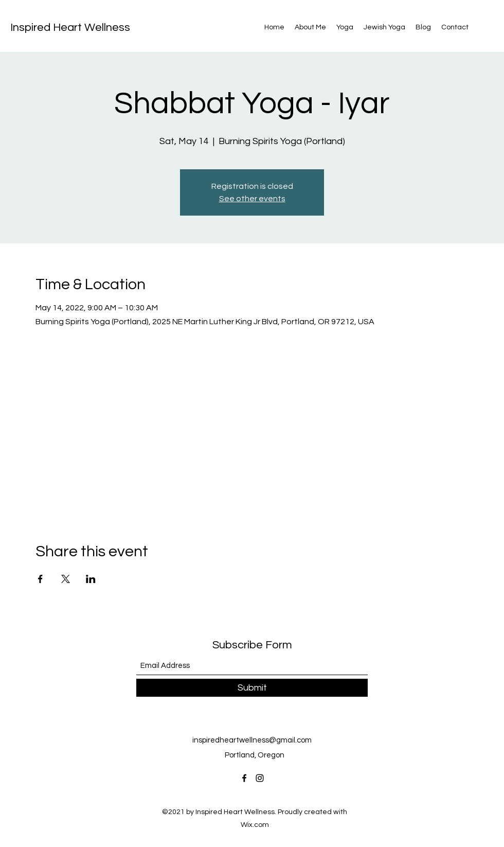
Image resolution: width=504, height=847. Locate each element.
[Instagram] (260, 778)
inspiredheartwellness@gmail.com (252, 740)
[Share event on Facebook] (40, 579)
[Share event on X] (65, 579)
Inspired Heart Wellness (70, 27)
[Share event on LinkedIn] (91, 579)
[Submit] (252, 688)
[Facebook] (244, 778)
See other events (252, 199)
